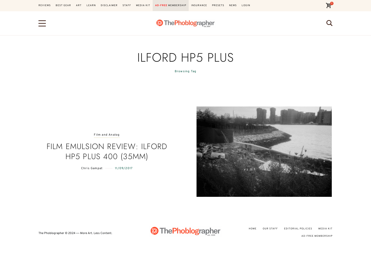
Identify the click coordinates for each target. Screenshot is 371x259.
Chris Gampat (92, 168)
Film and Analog (107, 135)
